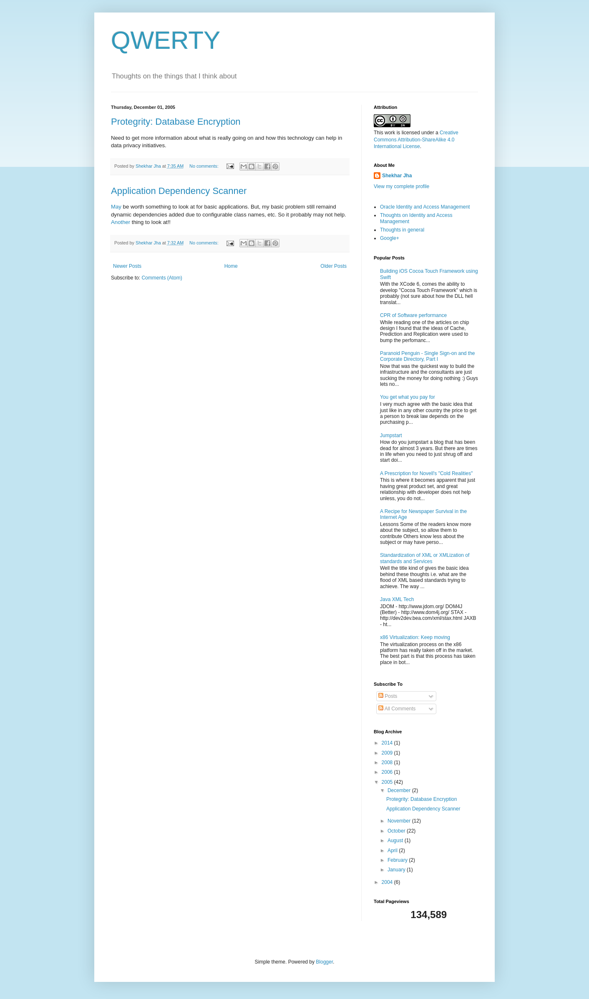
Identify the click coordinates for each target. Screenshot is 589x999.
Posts (387, 696)
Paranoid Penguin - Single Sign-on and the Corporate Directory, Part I (427, 356)
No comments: (204, 166)
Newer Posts (127, 266)
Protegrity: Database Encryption (176, 121)
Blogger (324, 962)
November (400, 821)
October (397, 831)
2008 (388, 762)
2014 (388, 743)
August (396, 840)
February (398, 860)
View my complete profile (401, 186)
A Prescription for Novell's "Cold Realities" (426, 473)
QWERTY (165, 40)
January (397, 870)
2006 (388, 772)
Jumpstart (391, 435)
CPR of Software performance (413, 315)
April (393, 850)
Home (231, 266)
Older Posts (333, 266)
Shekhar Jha (397, 176)
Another (121, 222)
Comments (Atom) (161, 278)
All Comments (396, 709)
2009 (388, 753)
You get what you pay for (407, 397)
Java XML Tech (397, 599)
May (117, 207)
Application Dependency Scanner (179, 191)
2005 (388, 782)
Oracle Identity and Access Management (425, 207)
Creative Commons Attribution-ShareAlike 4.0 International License (416, 140)
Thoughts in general (402, 230)
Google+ (389, 238)
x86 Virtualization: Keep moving (415, 637)
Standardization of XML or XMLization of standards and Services (424, 558)
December (400, 790)
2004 (388, 882)
